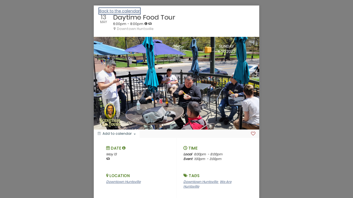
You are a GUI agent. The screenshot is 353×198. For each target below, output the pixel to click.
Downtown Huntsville (123, 181)
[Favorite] (253, 133)
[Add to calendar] (117, 134)
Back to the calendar (119, 11)
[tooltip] (146, 23)
